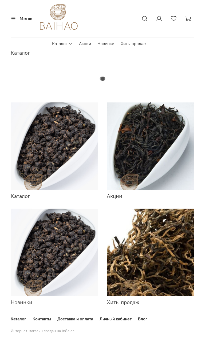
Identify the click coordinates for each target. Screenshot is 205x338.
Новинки (105, 43)
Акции (85, 43)
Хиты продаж (134, 43)
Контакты (42, 318)
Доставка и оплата (75, 318)
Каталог (62, 43)
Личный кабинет (116, 318)
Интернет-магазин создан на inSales (42, 330)
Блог (142, 318)
